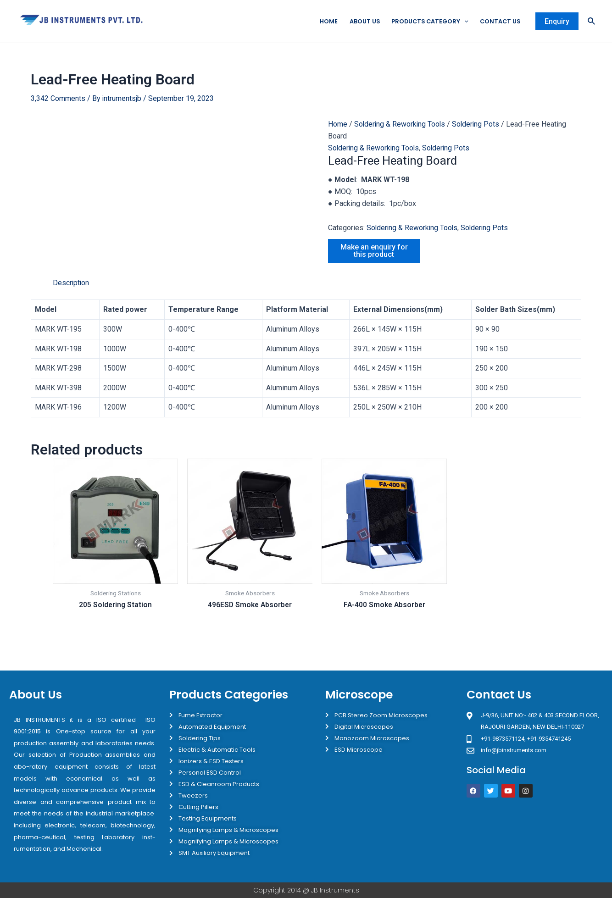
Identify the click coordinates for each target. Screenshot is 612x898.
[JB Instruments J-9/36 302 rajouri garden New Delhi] (534, 840)
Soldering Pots (478, 124)
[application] (462, 21)
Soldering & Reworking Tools (400, 124)
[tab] (71, 283)
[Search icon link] (592, 22)
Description (71, 282)
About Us (360, 21)
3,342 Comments (58, 98)
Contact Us (499, 21)
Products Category (427, 21)
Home (324, 21)
